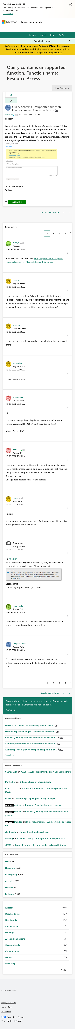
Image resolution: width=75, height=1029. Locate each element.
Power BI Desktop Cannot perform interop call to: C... (42, 838)
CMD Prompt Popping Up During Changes (35, 798)
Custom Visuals (12, 945)
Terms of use (6, 1007)
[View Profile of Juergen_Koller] (19, 643)
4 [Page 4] (65, 233)
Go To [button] (61, 35)
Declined (9, 887)
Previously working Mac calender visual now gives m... (31, 737)
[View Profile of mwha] (8, 798)
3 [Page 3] (59, 233)
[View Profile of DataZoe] (18, 821)
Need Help (10, 963)
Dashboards (11, 920)
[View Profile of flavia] (15, 498)
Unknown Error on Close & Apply (35, 781)
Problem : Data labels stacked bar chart (43, 805)
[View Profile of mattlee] (17, 805)
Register (32, 35)
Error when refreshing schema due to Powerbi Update (40, 845)
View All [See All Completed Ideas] (9, 755)
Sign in (43, 35)
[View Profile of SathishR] (9, 114)
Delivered (16, 201)
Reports (9, 907)
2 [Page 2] (53, 233)
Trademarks (6, 1011)
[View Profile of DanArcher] (10, 781)
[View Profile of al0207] (8, 845)
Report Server (12, 926)
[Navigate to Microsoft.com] (9, 22)
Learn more (8, 13)
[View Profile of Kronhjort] (17, 325)
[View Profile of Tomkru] (16, 280)
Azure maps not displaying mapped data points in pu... (31, 749)
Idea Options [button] (61, 88)
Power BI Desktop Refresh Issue (35, 831)
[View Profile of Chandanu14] (11, 771)
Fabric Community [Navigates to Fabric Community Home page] (31, 22)
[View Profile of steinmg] (9, 838)
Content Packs (12, 951)
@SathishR (13, 558)
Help (52, 35)
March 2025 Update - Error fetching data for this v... (30, 725)
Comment (10, 709)
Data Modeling (12, 913)
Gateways (9, 932)
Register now (55, 52)
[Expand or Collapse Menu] (4, 29)
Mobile (8, 957)
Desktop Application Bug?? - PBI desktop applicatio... (30, 731)
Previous (58, 969)
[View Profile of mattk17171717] (11, 788)
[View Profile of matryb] (16, 242)
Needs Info (10, 867)
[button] (11, 100)
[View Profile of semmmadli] (18, 605)
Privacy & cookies (8, 1002)
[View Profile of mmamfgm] (17, 363)
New (7, 861)
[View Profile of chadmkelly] (10, 831)
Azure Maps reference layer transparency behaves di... (31, 743)
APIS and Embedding (15, 938)
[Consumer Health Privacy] (37, 1020)
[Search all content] (52, 41)
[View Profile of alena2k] (16, 449)
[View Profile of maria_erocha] (18, 397)
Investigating (11, 874)
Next (70, 969)
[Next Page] (70, 233)
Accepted (10, 881)
